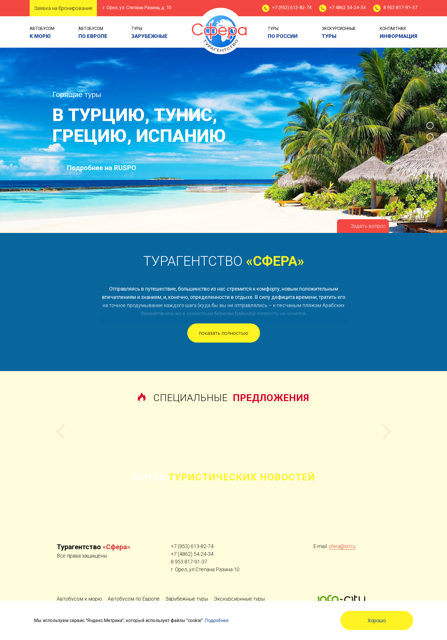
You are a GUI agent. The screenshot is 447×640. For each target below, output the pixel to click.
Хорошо (376, 620)
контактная (398, 33)
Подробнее (217, 620)
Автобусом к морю (79, 599)
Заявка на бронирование (63, 8)
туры (149, 33)
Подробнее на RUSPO (101, 168)
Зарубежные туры (186, 599)
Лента (223, 477)
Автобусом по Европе (134, 599)
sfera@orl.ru (342, 546)
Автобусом (42, 33)
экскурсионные (339, 33)
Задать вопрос (368, 226)
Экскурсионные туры (239, 599)
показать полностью (223, 333)
